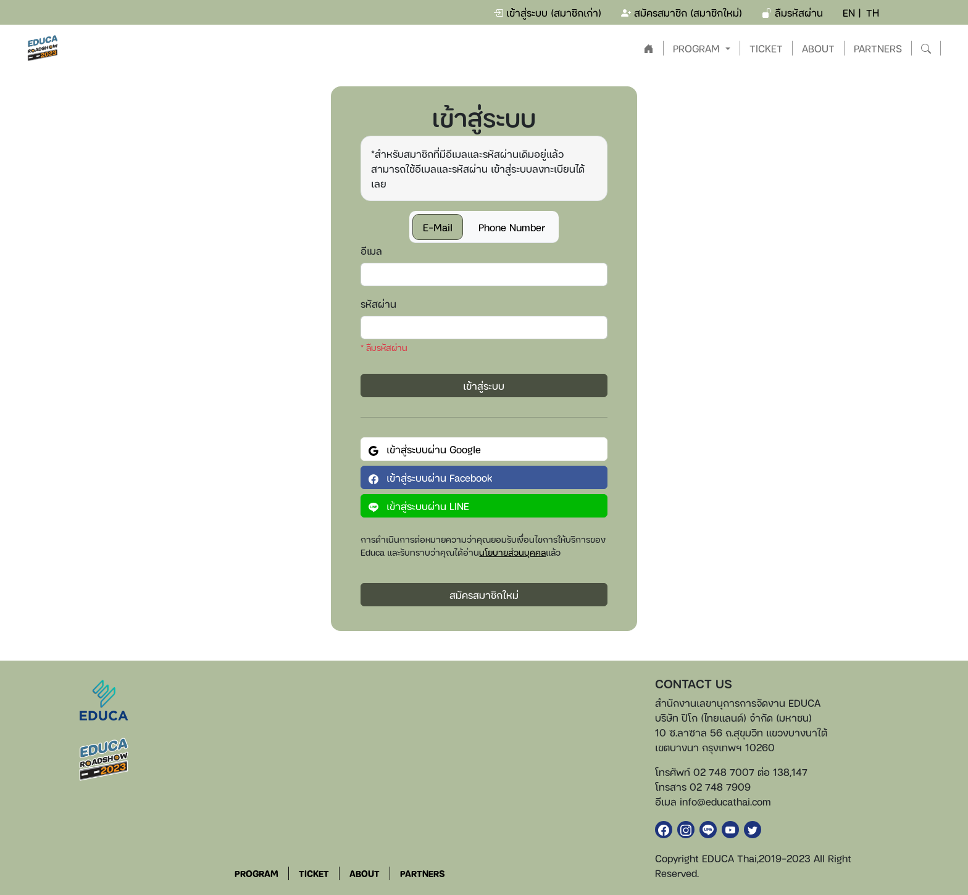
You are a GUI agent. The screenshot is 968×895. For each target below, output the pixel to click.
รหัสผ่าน (378, 303)
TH (872, 12)
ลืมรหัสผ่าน (792, 12)
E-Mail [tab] (438, 227)
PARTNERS (878, 48)
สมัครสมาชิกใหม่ (484, 594)
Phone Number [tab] (511, 227)
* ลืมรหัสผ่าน (384, 346)
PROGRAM (256, 873)
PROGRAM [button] (698, 48)
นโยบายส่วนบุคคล (512, 551)
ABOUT (818, 48)
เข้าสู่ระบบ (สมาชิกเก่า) (547, 12)
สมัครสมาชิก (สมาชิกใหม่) (681, 12)
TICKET (766, 48)
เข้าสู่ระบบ (483, 385)
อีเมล (371, 250)
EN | (852, 12)
